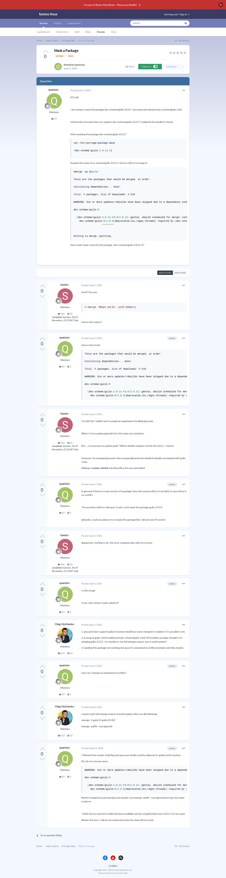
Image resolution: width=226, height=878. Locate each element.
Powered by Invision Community (113, 873)
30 (69, 313)
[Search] (149, 23)
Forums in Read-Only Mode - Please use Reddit (110, 4)
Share (130, 66)
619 (61, 653)
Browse (44, 25)
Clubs (114, 31)
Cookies (113, 865)
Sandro (64, 284)
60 (69, 653)
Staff (77, 31)
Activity (57, 23)
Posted (80, 90)
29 (54, 118)
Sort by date (180, 273)
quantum (79, 64)
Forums (101, 31)
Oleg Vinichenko (64, 624)
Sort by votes (165, 273)
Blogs (88, 31)
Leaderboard (43, 31)
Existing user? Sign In (177, 14)
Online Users (62, 31)
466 (61, 313)
